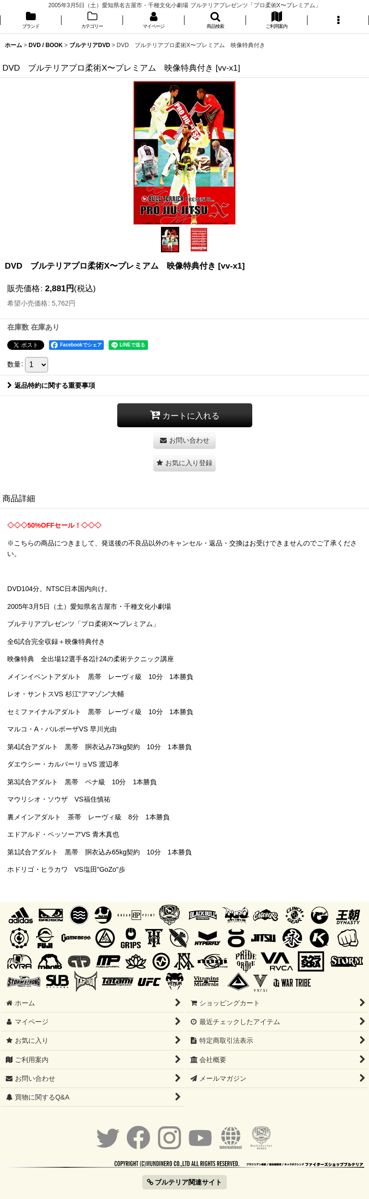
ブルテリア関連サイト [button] (184, 1182)
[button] (215, 21)
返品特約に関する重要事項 (51, 385)
